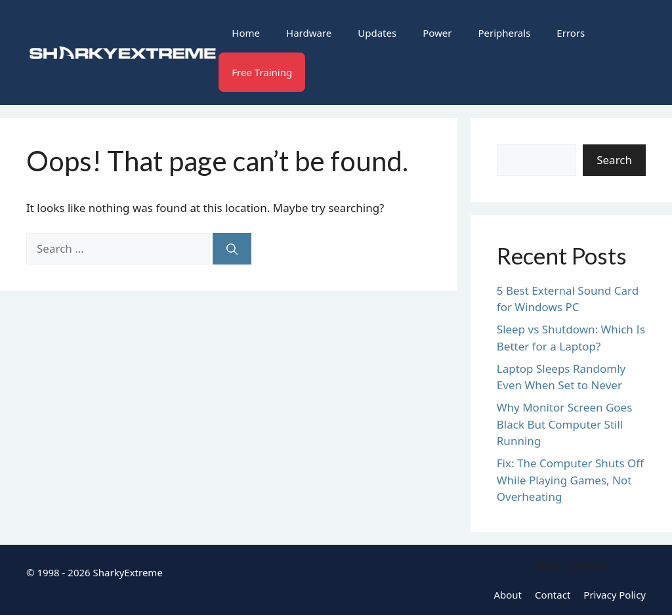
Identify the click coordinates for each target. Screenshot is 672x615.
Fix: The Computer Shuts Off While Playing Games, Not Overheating (570, 480)
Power (437, 32)
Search (614, 159)
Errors (570, 32)
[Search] (232, 249)
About (508, 594)
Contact (552, 594)
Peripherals (504, 32)
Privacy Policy (614, 594)
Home (246, 32)
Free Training (262, 72)
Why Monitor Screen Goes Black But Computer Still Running (565, 424)
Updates (377, 32)
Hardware (308, 32)
